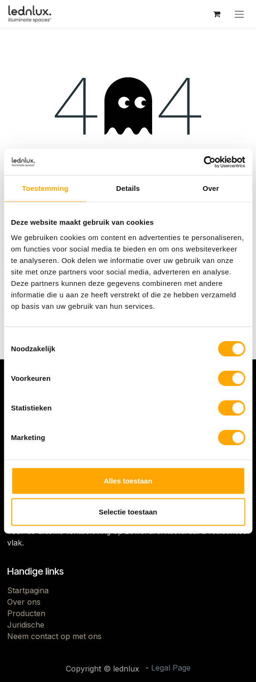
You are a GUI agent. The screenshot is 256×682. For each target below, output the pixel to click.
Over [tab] (211, 188)
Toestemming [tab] (45, 188)
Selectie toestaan (128, 512)
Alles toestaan (128, 480)
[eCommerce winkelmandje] (216, 13)
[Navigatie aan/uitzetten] (239, 14)
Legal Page (171, 667)
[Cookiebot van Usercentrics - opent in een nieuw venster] (203, 162)
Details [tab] (128, 188)
